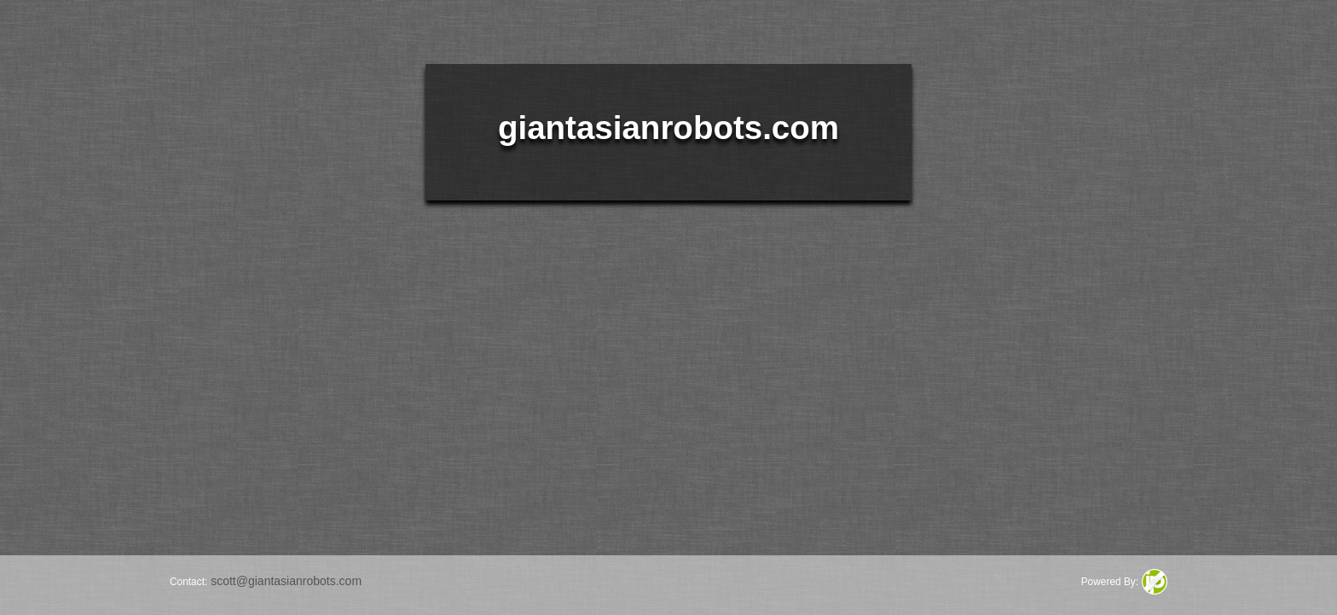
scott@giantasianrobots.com (286, 581)
